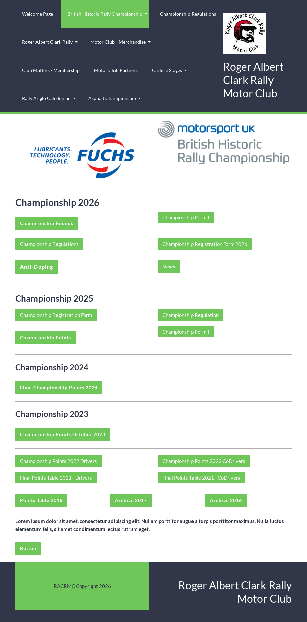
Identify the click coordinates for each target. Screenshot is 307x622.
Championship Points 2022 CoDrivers (203, 461)
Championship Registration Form (56, 315)
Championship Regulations (49, 244)
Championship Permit (186, 217)
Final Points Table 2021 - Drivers (56, 478)
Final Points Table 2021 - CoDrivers (201, 478)
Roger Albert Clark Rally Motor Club (253, 80)
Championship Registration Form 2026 (204, 244)
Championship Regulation (190, 315)
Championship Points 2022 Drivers (58, 461)
